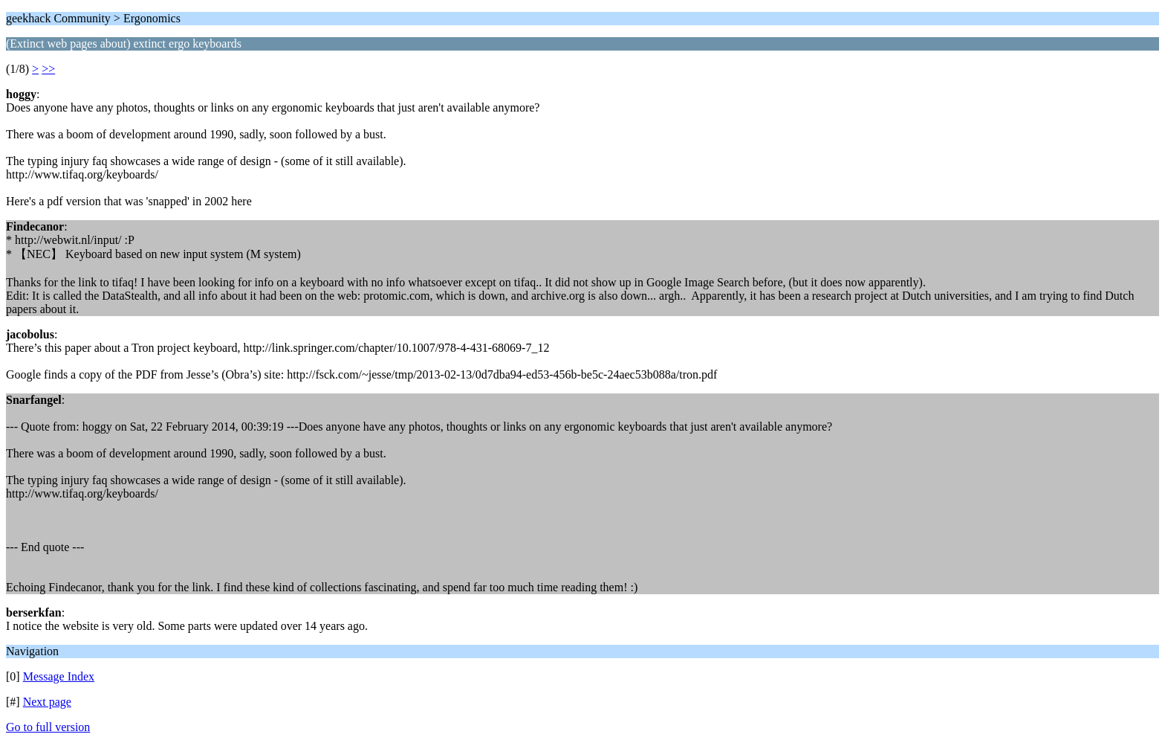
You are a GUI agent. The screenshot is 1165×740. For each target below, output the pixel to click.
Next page (47, 701)
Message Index (58, 676)
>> (48, 68)
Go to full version (48, 727)
